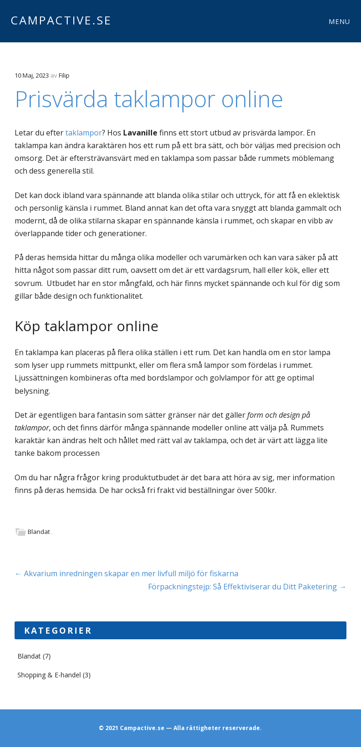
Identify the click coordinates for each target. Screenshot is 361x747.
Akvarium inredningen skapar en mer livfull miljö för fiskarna (126, 573)
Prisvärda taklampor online (149, 98)
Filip (64, 75)
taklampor (83, 132)
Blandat (39, 531)
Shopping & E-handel (49, 674)
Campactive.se (61, 20)
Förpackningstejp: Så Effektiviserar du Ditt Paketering (247, 586)
